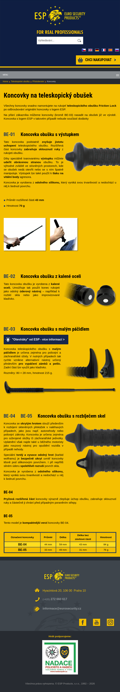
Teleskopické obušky (20, 81)
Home (5, 81)
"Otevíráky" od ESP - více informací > (38, 339)
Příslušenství (38, 81)
